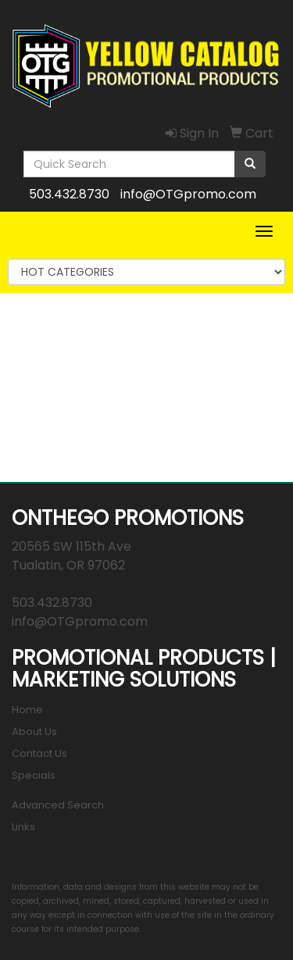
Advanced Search (58, 805)
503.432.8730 (69, 194)
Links (23, 826)
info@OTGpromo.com (188, 194)
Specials (33, 775)
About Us (34, 731)
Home (27, 709)
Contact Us (39, 753)
